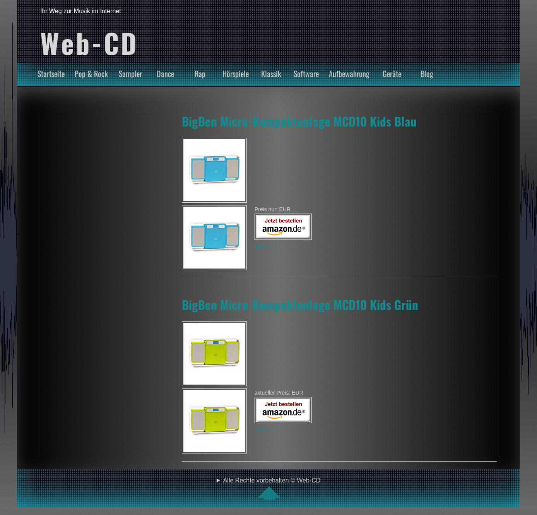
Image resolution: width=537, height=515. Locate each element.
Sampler (130, 73)
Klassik (271, 73)
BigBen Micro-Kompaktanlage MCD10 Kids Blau (299, 121)
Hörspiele (235, 73)
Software (306, 73)
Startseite (51, 73)
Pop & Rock (91, 73)
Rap (200, 73)
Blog (427, 73)
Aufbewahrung (349, 73)
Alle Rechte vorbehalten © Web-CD (272, 488)
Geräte (392, 73)
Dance (165, 73)
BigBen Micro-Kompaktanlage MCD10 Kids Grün (300, 304)
